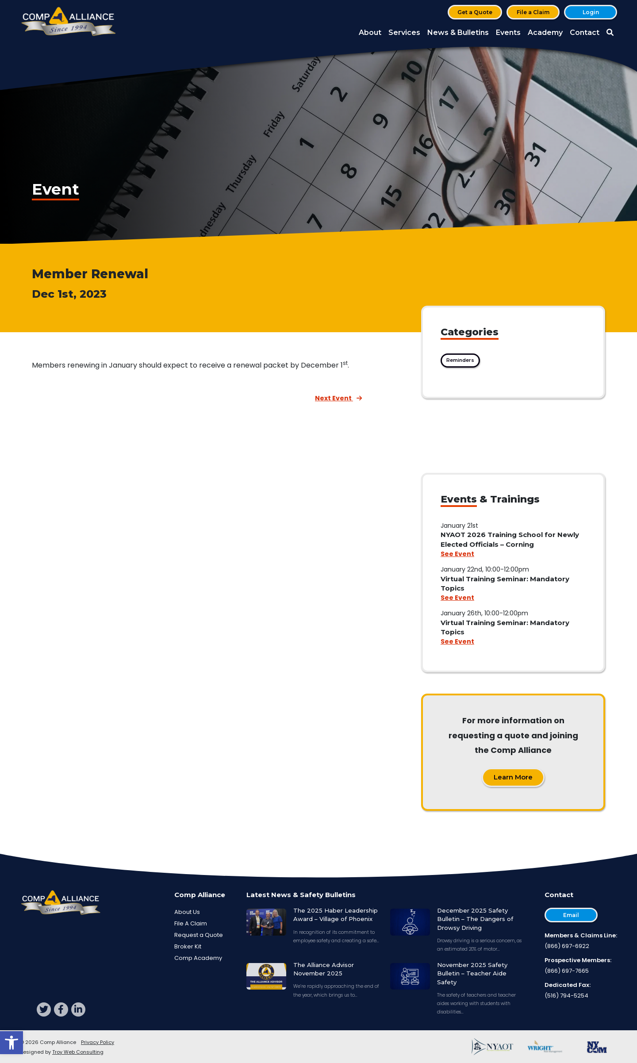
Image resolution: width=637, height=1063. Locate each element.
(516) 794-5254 (566, 995)
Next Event (338, 398)
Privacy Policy (97, 1042)
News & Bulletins (458, 32)
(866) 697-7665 (567, 971)
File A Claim (190, 923)
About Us (187, 912)
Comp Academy (198, 958)
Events (508, 32)
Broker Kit (187, 946)
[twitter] (44, 1009)
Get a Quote (474, 12)
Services (404, 32)
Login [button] (591, 12)
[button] (11, 1042)
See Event (457, 553)
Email (571, 915)
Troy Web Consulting (78, 1051)
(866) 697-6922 (567, 946)
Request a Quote (198, 935)
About (370, 32)
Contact (584, 32)
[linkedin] (78, 1009)
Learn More (513, 777)
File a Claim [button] (533, 12)
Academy (545, 32)
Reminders (460, 360)
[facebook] (61, 1009)
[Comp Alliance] (68, 22)
